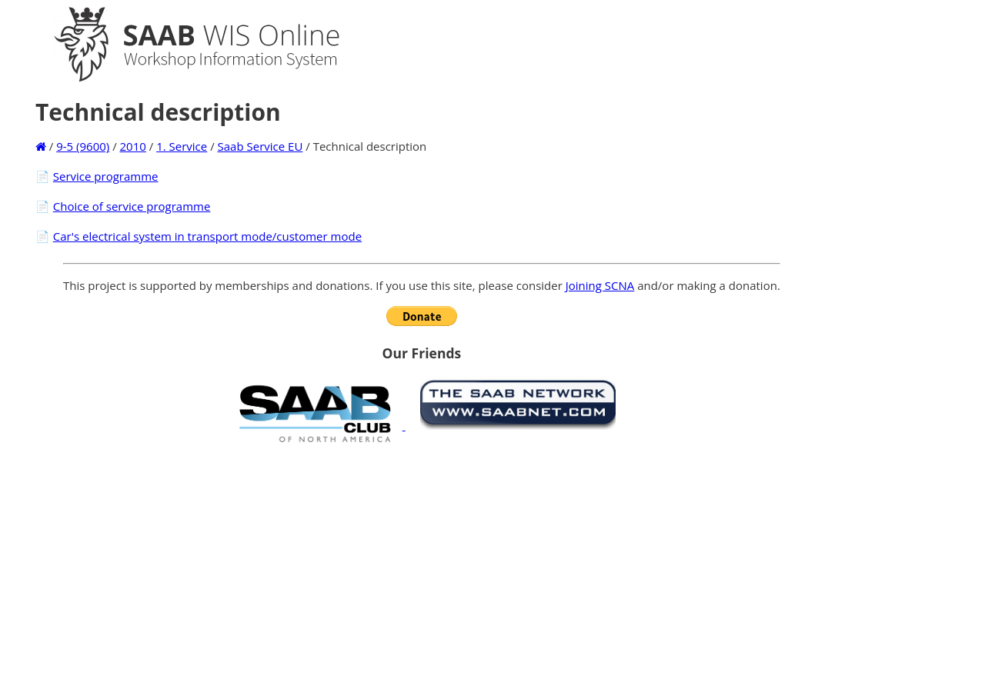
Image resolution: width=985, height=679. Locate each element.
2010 (133, 146)
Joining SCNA (600, 285)
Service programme (106, 176)
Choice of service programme (132, 206)
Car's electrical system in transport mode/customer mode (207, 236)
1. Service (181, 146)
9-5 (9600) (82, 146)
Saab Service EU (260, 146)
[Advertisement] (421, 560)
